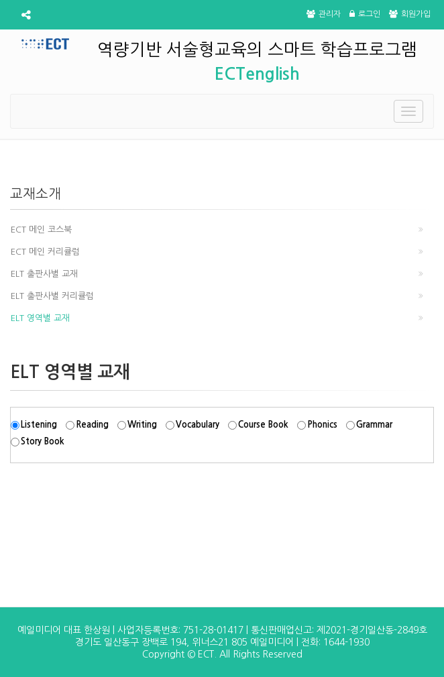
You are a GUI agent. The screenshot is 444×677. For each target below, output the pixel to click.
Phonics (322, 424)
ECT (206, 654)
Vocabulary (197, 424)
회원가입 (410, 14)
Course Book (263, 424)
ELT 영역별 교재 (40, 318)
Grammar (374, 424)
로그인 (364, 14)
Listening (39, 424)
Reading (92, 424)
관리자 (324, 14)
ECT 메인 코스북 (41, 229)
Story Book (42, 441)
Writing (142, 424)
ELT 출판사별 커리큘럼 (52, 296)
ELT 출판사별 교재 (44, 273)
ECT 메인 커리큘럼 (45, 251)
